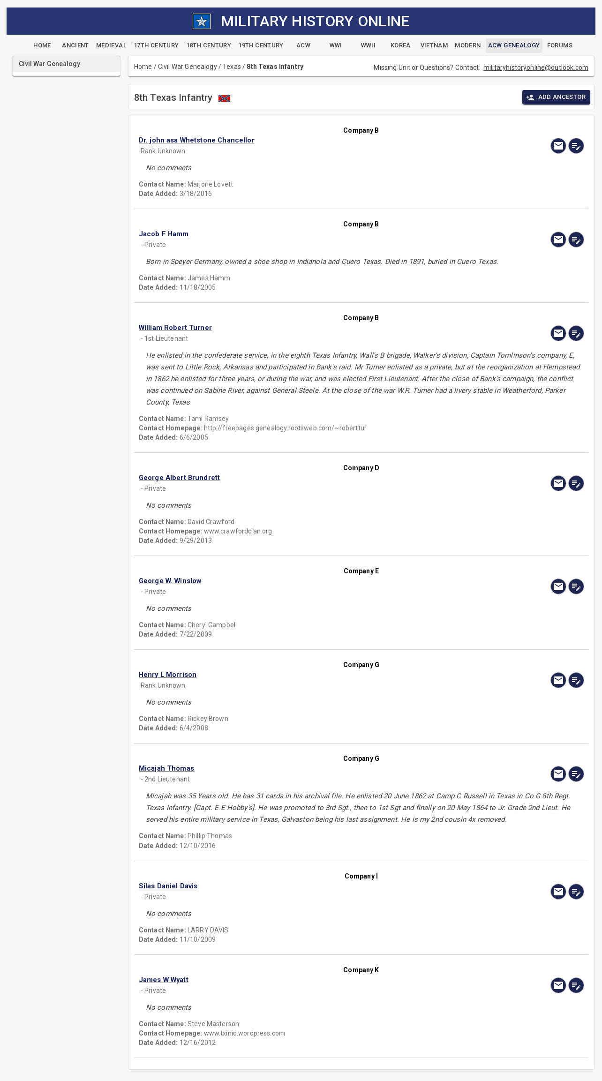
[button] (294, 140)
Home (143, 66)
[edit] (576, 145)
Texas (232, 66)
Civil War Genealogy (187, 66)
